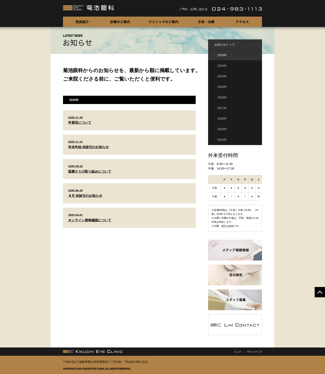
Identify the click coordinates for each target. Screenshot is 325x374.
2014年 (222, 139)
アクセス (243, 22)
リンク (237, 351)
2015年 (222, 129)
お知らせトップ (224, 44)
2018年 (222, 97)
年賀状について (79, 122)
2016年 (222, 118)
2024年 (222, 65)
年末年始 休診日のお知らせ (88, 147)
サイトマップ (254, 351)
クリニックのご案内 (163, 22)
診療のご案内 (120, 22)
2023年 (222, 76)
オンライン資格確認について (89, 220)
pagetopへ (320, 292)
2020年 (222, 86)
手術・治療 (206, 22)
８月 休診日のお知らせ (85, 195)
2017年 (222, 108)
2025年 (222, 55)
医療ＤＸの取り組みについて (89, 171)
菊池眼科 (88, 7)
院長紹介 (82, 22)
